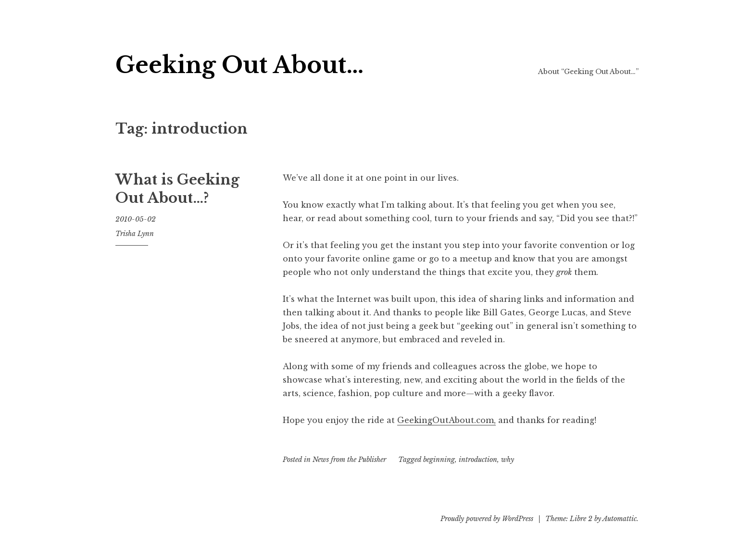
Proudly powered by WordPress (486, 518)
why (507, 459)
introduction (478, 459)
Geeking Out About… (239, 65)
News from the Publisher (349, 459)
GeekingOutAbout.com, (446, 420)
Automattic (620, 518)
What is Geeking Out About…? (177, 189)
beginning (439, 459)
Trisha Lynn (134, 233)
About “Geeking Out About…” (588, 71)
